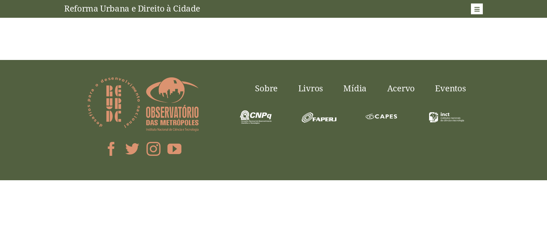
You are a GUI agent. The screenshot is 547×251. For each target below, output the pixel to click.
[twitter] (132, 149)
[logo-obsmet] (172, 80)
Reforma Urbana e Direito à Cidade (132, 8)
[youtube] (174, 149)
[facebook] (111, 149)
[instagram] (153, 149)
